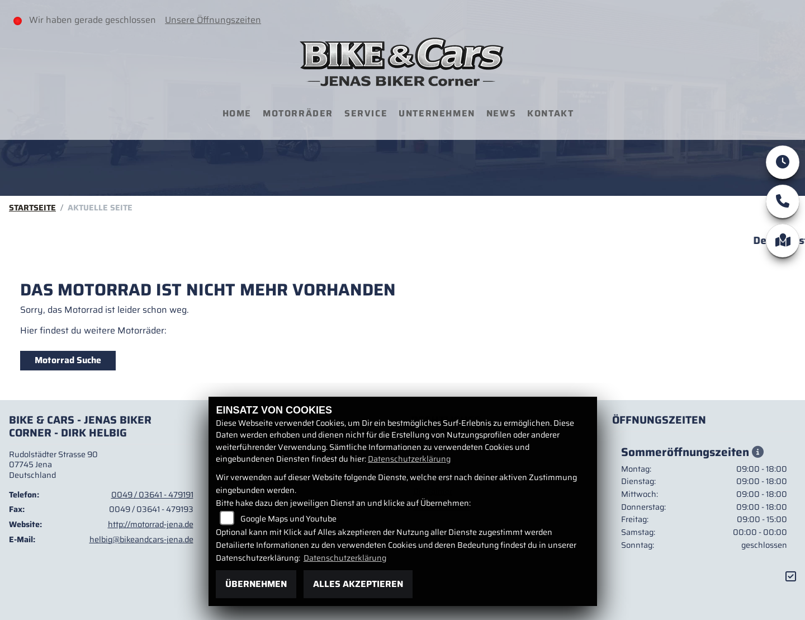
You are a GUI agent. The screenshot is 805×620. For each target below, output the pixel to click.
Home (237, 113)
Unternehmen (437, 113)
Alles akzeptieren (358, 584)
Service (365, 113)
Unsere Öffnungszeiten (213, 20)
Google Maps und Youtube (288, 519)
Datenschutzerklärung (409, 459)
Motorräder (298, 113)
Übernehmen (256, 584)
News (501, 113)
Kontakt (550, 113)
